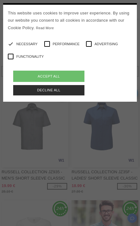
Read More (45, 28)
